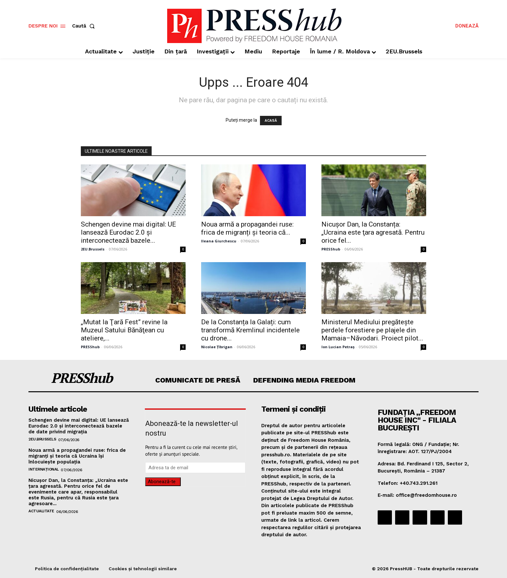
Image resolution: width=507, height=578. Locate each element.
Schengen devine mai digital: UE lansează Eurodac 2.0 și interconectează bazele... (128, 232)
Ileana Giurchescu (218, 241)
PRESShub (330, 249)
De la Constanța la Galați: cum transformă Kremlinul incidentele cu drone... (250, 330)
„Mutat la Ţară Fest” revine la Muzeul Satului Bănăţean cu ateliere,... (124, 330)
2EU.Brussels (92, 249)
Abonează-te (162, 481)
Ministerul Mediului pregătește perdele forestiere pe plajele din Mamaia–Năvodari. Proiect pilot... (372, 330)
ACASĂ (271, 120)
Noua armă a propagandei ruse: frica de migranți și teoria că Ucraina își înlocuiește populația (77, 456)
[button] (84, 26)
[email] (195, 467)
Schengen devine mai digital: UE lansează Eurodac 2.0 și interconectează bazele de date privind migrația (78, 426)
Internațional (43, 469)
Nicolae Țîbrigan (216, 346)
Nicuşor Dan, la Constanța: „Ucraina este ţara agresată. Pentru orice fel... (373, 232)
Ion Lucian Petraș (337, 346)
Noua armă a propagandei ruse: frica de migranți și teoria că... (247, 228)
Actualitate (41, 511)
